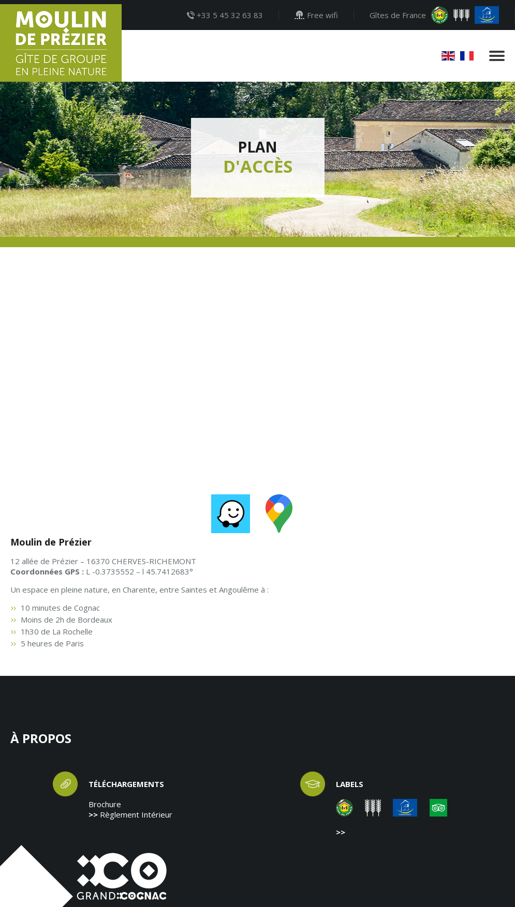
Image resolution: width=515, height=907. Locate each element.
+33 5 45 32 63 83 (225, 15)
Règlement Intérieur (136, 814)
